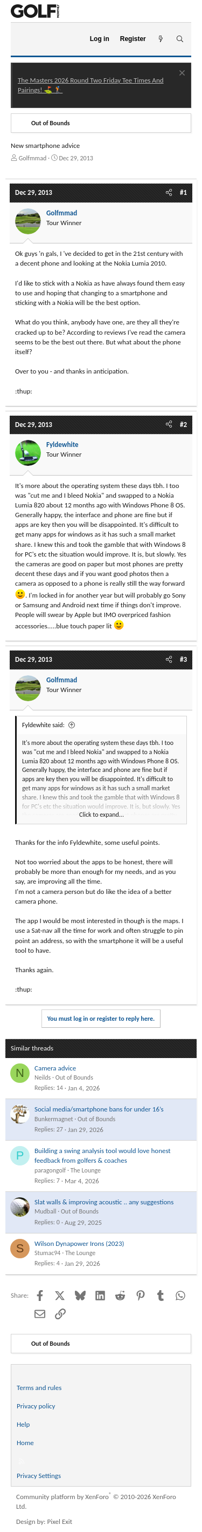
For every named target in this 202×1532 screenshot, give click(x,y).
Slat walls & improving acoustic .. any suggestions (103, 1202)
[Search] (179, 39)
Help (23, 1424)
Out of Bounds (74, 1077)
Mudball (45, 1211)
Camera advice (55, 1068)
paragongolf (50, 1170)
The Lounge (86, 1170)
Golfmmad (33, 158)
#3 (183, 659)
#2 (183, 425)
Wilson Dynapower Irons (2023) (79, 1243)
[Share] (169, 192)
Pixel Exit (60, 1521)
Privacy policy (36, 1406)
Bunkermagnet (53, 1119)
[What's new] (160, 39)
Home (25, 1443)
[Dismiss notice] (180, 74)
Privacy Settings (39, 1476)
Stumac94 (47, 1253)
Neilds (42, 1077)
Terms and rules (39, 1388)
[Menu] (23, 39)
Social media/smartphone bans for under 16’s (99, 1109)
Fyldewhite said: (43, 725)
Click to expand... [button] (101, 814)
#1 (183, 192)
